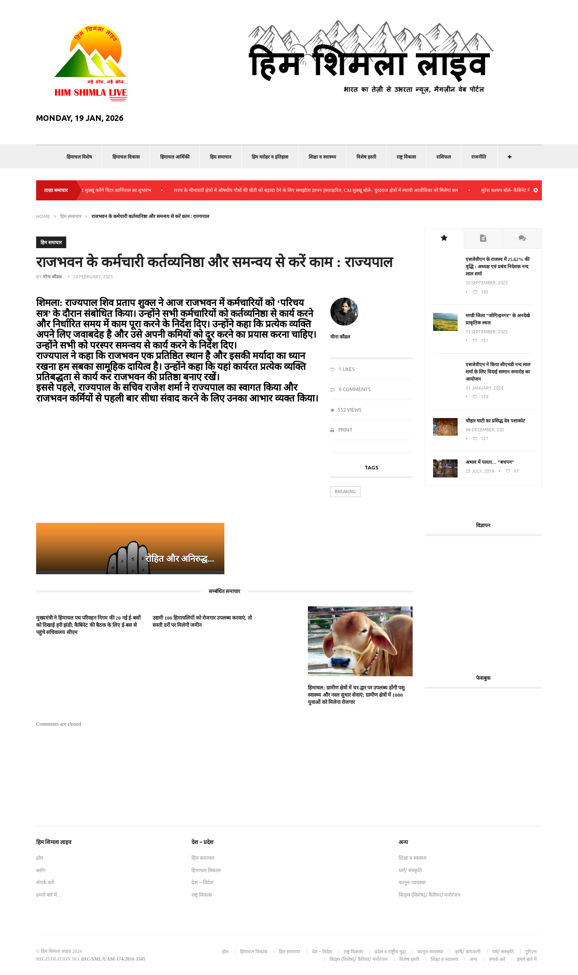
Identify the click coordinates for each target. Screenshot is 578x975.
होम (39, 858)
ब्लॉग (40, 870)
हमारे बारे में (527, 959)
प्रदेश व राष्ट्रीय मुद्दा (390, 951)
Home (43, 216)
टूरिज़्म (531, 951)
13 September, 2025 (487, 331)
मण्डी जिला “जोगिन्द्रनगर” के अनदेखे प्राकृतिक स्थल (498, 319)
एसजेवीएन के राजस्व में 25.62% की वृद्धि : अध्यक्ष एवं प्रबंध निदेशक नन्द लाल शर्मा (497, 267)
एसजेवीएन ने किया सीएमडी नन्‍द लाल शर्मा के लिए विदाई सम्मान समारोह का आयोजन (498, 372)
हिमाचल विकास (126, 156)
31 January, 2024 (484, 388)
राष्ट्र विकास (406, 156)
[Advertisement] (492, 600)
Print (341, 429)
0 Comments (350, 389)
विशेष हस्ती (366, 156)
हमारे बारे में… (49, 894)
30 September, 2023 (487, 282)
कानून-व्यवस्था (412, 882)
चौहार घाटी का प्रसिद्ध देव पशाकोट (495, 421)
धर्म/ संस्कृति (410, 870)
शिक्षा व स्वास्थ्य (322, 156)
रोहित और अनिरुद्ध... (179, 559)
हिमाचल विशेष (79, 156)
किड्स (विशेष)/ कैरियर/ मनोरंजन (429, 894)
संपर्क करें (45, 882)
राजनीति (478, 156)
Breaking (345, 491)
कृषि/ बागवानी (467, 951)
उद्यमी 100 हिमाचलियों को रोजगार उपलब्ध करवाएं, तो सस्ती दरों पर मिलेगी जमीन (202, 621)
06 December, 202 (485, 429)
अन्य (473, 959)
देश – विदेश (202, 882)
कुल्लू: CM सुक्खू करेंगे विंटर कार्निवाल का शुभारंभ (112, 190)
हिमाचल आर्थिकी (174, 156)
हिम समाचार (220, 156)
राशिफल (443, 156)
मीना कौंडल (52, 276)
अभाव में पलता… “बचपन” (490, 462)
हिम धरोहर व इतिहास (270, 156)
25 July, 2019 (480, 471)
